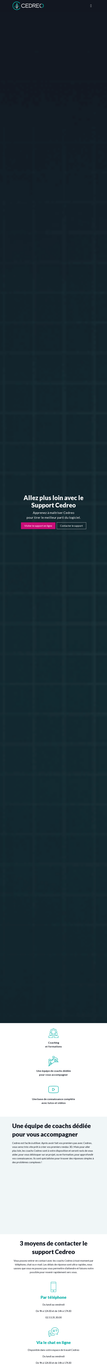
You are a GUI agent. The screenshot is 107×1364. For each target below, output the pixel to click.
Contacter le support (71, 525)
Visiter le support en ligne (38, 525)
